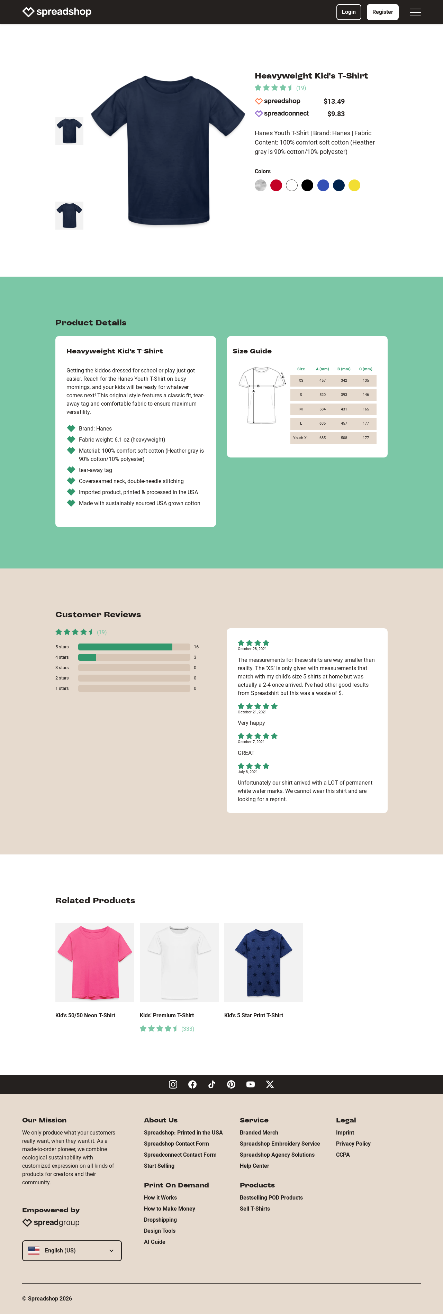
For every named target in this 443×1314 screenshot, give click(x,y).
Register (382, 12)
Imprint (345, 1132)
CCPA (343, 1154)
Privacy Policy (353, 1143)
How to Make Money (169, 1208)
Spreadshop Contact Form (176, 1143)
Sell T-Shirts (255, 1208)
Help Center (254, 1166)
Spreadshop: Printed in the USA (183, 1132)
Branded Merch (259, 1132)
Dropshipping (160, 1219)
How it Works (160, 1197)
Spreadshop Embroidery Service (280, 1143)
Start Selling (159, 1166)
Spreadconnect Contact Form (180, 1154)
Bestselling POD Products (271, 1197)
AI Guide (154, 1242)
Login (349, 12)
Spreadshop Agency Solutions (277, 1154)
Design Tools (159, 1231)
